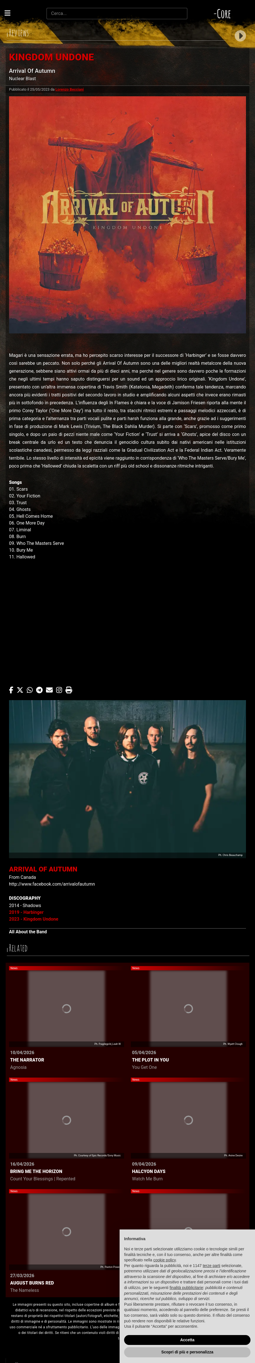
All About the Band (28, 931)
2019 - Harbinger (26, 912)
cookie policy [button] (164, 1260)
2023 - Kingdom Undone (33, 919)
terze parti (211, 1265)
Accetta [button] (187, 1340)
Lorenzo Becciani (70, 89)
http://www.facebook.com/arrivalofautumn (52, 884)
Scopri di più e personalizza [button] (187, 1352)
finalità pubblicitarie (186, 1287)
